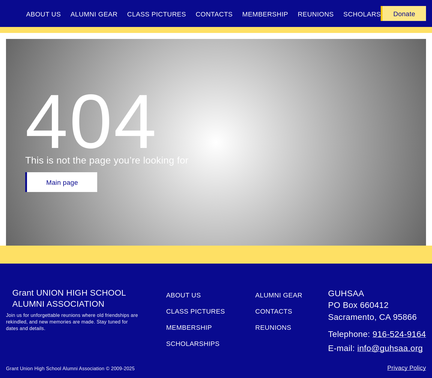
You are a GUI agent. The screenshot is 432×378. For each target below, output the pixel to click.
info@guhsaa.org (390, 348)
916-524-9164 (399, 334)
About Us (43, 14)
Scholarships (193, 343)
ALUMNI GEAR (94, 14)
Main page (62, 182)
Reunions (316, 14)
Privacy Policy (406, 368)
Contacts (214, 14)
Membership (265, 14)
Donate (404, 14)
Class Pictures (156, 14)
